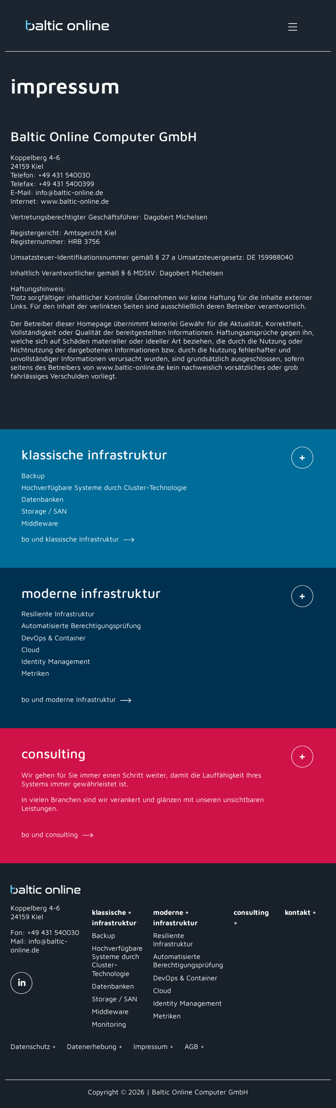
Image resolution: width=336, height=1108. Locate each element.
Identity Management (187, 1003)
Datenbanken (113, 986)
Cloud (162, 990)
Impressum (150, 1046)
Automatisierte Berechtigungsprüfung (188, 960)
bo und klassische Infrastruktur (77, 539)
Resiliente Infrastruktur (173, 939)
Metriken (167, 1016)
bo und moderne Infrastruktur (76, 699)
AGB (191, 1046)
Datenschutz (30, 1046)
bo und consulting (57, 834)
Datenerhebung (91, 1046)
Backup (103, 935)
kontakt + (300, 912)
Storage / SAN (114, 999)
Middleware (110, 1011)
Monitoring (109, 1024)
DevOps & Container (185, 978)
